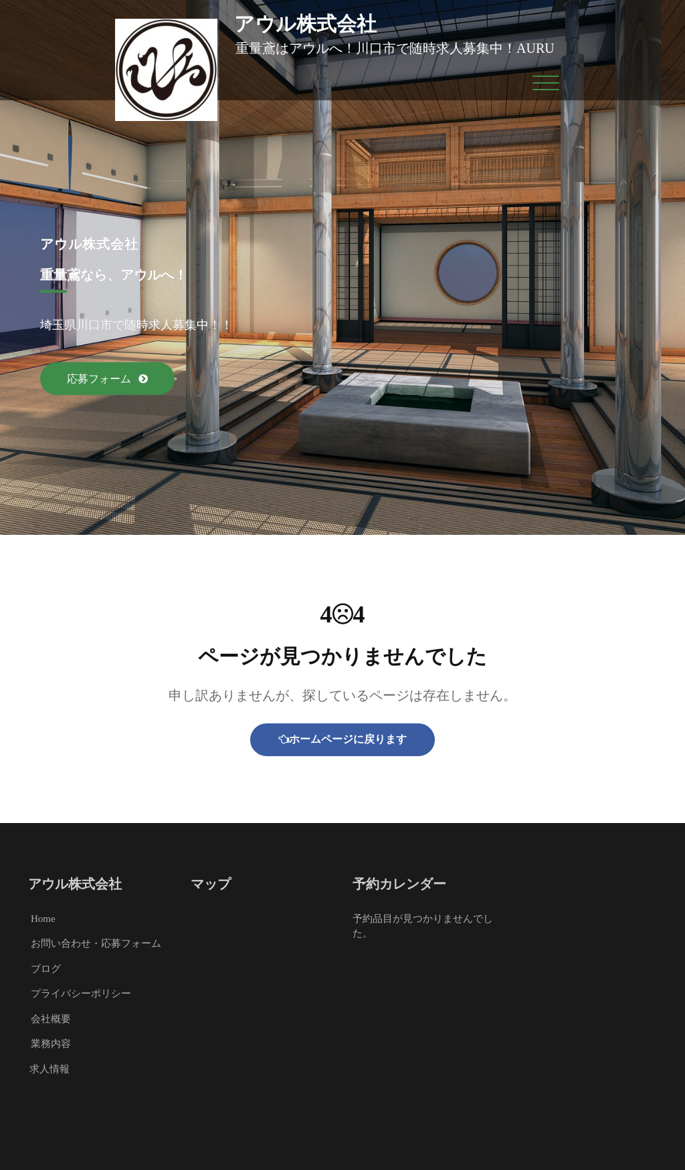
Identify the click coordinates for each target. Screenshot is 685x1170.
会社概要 (51, 1019)
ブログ (46, 968)
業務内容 (51, 1043)
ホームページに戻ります (342, 739)
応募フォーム (100, 378)
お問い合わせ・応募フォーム (96, 943)
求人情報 (49, 1069)
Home (43, 918)
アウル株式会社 (305, 24)
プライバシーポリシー (81, 993)
